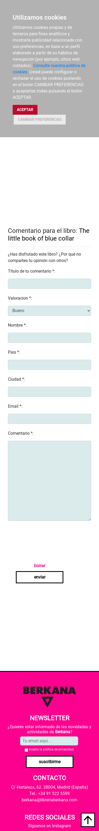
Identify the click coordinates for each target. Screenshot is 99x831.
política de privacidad (58, 749)
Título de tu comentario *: (31, 271)
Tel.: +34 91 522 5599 (49, 793)
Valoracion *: (20, 298)
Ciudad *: (16, 379)
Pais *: (14, 352)
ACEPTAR (25, 110)
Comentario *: (21, 433)
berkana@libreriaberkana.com (49, 799)
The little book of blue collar (48, 234)
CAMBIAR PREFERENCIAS (40, 119)
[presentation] (48, 541)
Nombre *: (17, 325)
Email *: (15, 406)
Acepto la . (51, 749)
